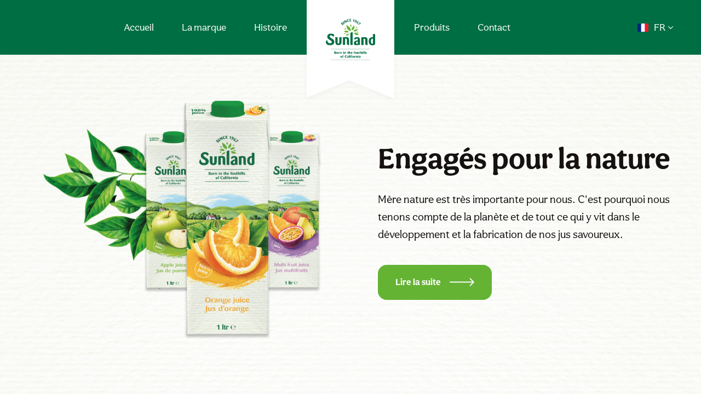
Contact (494, 27)
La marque (204, 27)
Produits (432, 27)
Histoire (270, 27)
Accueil (139, 27)
